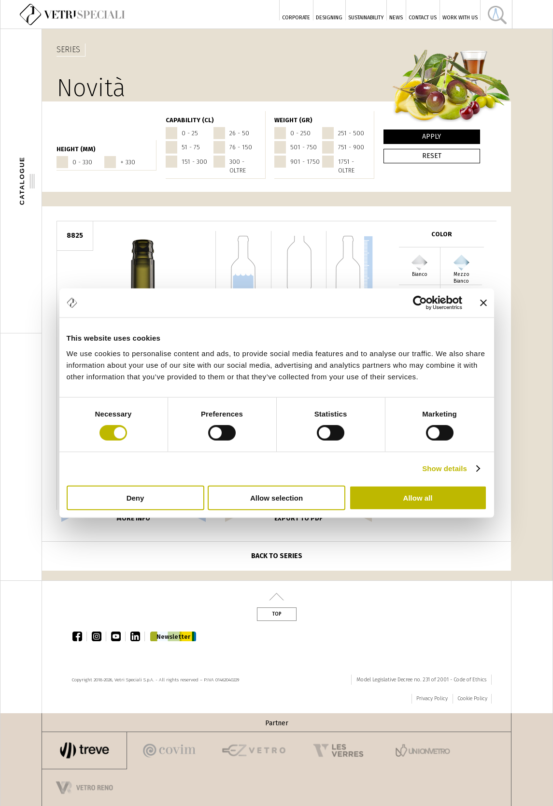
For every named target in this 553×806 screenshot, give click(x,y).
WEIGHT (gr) (293, 120)
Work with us (460, 17)
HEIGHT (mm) (76, 149)
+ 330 (127, 162)
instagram (99, 636)
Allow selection (276, 497)
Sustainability (365, 17)
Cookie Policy (472, 698)
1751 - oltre (346, 166)
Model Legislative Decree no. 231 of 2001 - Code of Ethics (421, 679)
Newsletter (173, 636)
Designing (329, 17)
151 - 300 (194, 161)
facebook (79, 636)
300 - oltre (237, 166)
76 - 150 (240, 147)
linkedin (137, 636)
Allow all (418, 497)
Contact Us (423, 17)
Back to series (276, 556)
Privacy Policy (432, 698)
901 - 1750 (305, 161)
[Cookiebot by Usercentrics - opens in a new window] (420, 303)
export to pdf (298, 518)
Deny (135, 497)
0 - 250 (300, 133)
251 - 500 (351, 133)
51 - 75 (191, 147)
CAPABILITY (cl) (190, 120)
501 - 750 (303, 147)
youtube (118, 636)
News (396, 17)
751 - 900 (351, 147)
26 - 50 (239, 133)
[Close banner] (483, 303)
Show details (444, 468)
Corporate (296, 17)
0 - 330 (82, 162)
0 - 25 (190, 133)
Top (277, 614)
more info (133, 518)
